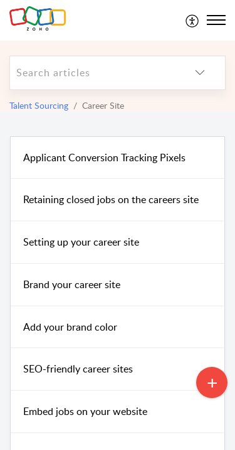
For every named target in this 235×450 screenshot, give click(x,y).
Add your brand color (70, 327)
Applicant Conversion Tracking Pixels (104, 157)
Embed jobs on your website (85, 411)
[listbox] (200, 72)
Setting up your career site (81, 242)
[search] (92, 72)
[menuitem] (193, 20)
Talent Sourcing (38, 105)
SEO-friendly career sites (78, 369)
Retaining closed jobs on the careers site (111, 199)
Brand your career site (71, 284)
